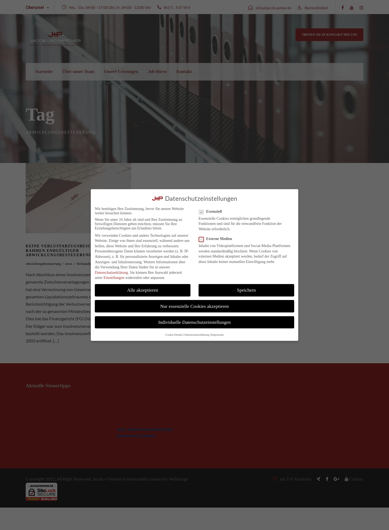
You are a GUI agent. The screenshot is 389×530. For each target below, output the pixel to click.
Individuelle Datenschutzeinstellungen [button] (194, 322)
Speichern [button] (246, 290)
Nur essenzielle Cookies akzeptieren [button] (194, 306)
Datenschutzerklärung (111, 273)
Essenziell (212, 211)
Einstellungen (113, 278)
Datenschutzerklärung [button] (196, 334)
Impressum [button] (217, 334)
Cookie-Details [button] (174, 334)
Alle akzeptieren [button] (142, 290)
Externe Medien (218, 239)
